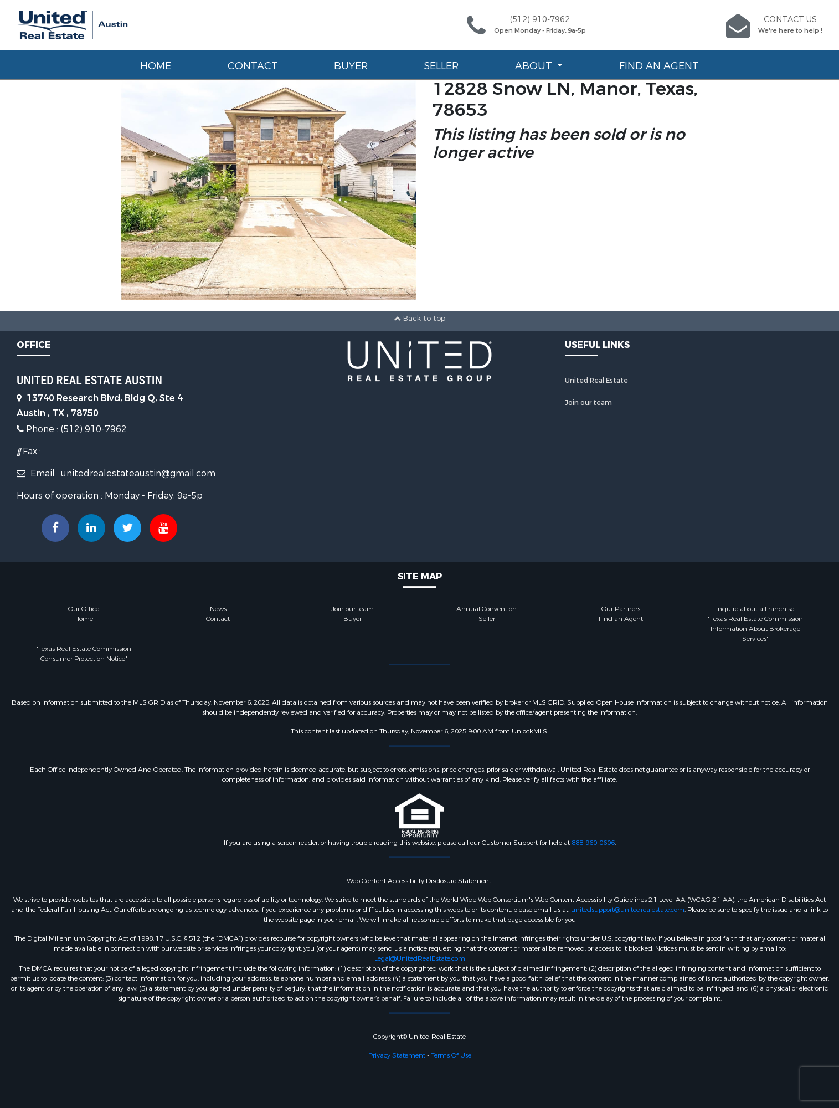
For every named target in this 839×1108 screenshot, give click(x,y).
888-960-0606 (593, 842)
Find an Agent (659, 66)
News (218, 608)
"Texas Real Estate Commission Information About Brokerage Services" (755, 628)
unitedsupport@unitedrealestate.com (627, 909)
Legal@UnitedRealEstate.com (419, 958)
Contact (253, 66)
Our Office (83, 608)
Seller (441, 66)
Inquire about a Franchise (755, 608)
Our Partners (620, 608)
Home (155, 66)
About (535, 66)
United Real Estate (596, 380)
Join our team (588, 402)
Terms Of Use (451, 1055)
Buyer (351, 66)
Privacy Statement (396, 1055)
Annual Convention (486, 608)
